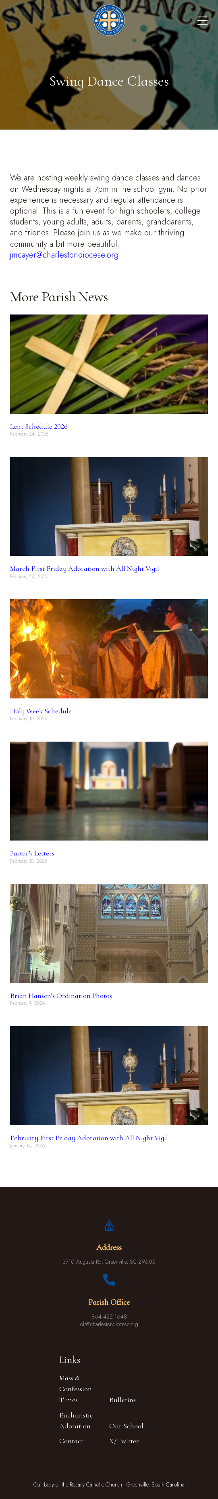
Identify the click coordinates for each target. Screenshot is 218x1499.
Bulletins (122, 1399)
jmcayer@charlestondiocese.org (64, 255)
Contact (71, 1440)
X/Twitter (124, 1440)
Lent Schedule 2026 (39, 426)
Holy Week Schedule (41, 711)
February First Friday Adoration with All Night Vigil (89, 1137)
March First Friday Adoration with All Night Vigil (84, 568)
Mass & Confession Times (75, 1388)
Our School (126, 1425)
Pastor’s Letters (32, 853)
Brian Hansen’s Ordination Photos (61, 995)
